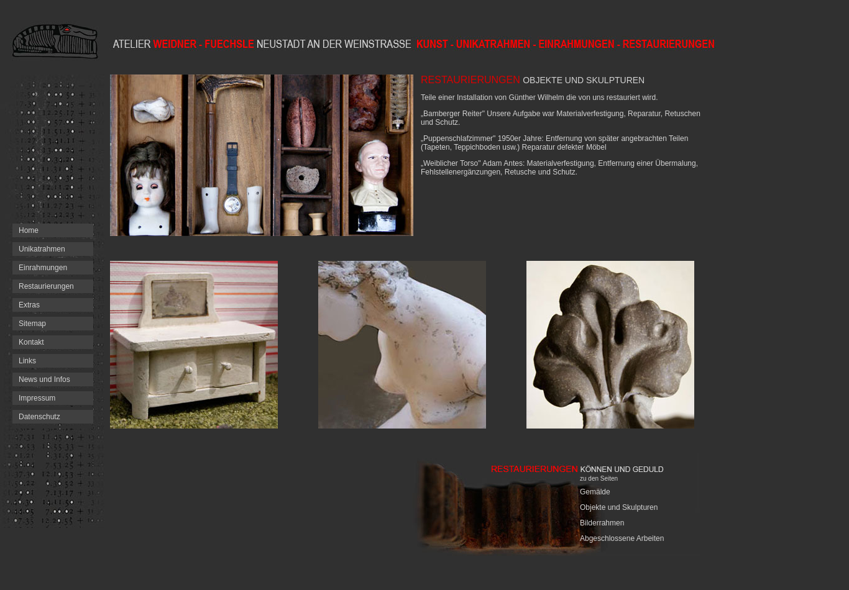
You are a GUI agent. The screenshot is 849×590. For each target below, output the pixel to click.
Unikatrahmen (42, 249)
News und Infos (44, 379)
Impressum (37, 398)
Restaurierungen (46, 286)
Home (29, 230)
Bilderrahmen (602, 523)
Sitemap (32, 323)
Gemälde (595, 492)
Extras (29, 305)
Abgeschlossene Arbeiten (622, 538)
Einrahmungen (43, 267)
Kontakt (31, 342)
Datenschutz (39, 416)
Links (27, 360)
